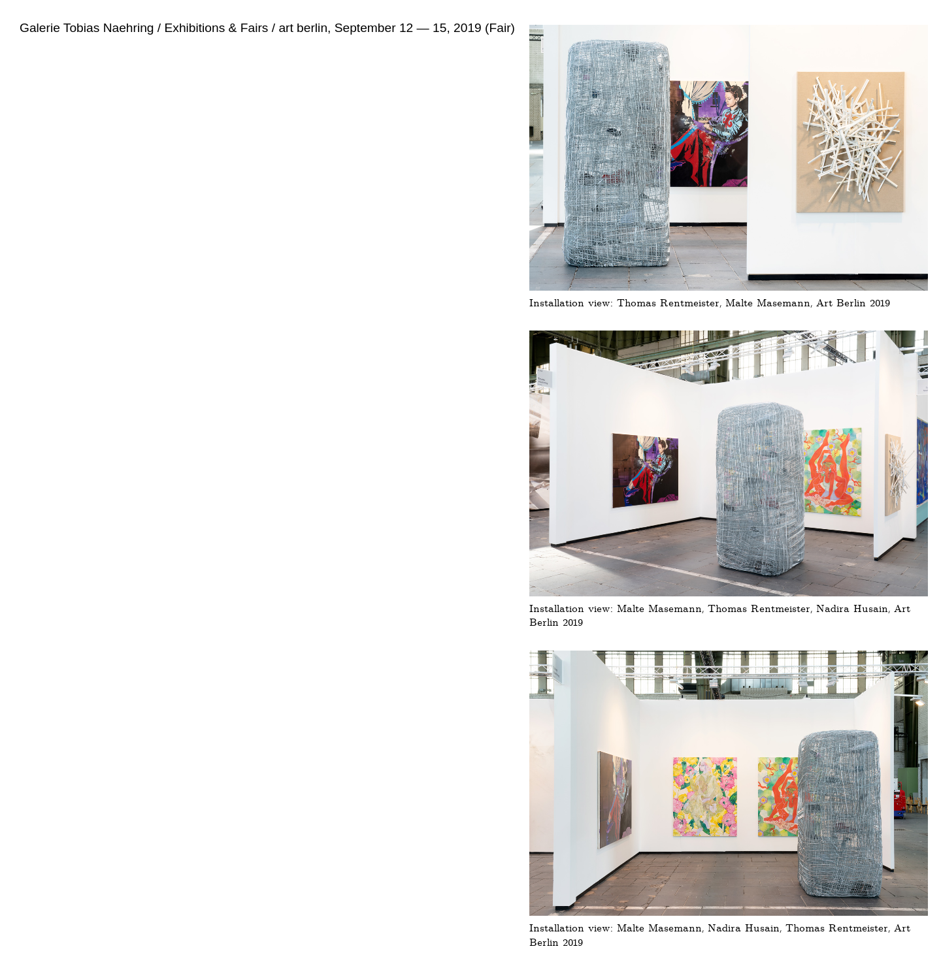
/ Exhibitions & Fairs (211, 28)
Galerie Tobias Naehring (87, 28)
